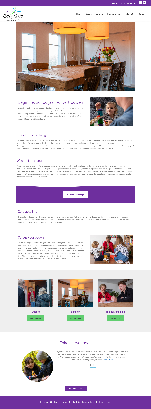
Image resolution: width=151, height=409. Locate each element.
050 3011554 (117, 3)
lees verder (108, 360)
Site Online (76, 402)
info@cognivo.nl (130, 3)
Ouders (89, 14)
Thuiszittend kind (114, 14)
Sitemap (108, 402)
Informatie (130, 14)
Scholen (99, 14)
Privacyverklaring (88, 402)
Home (78, 14)
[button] (19, 367)
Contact (142, 14)
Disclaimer (100, 402)
